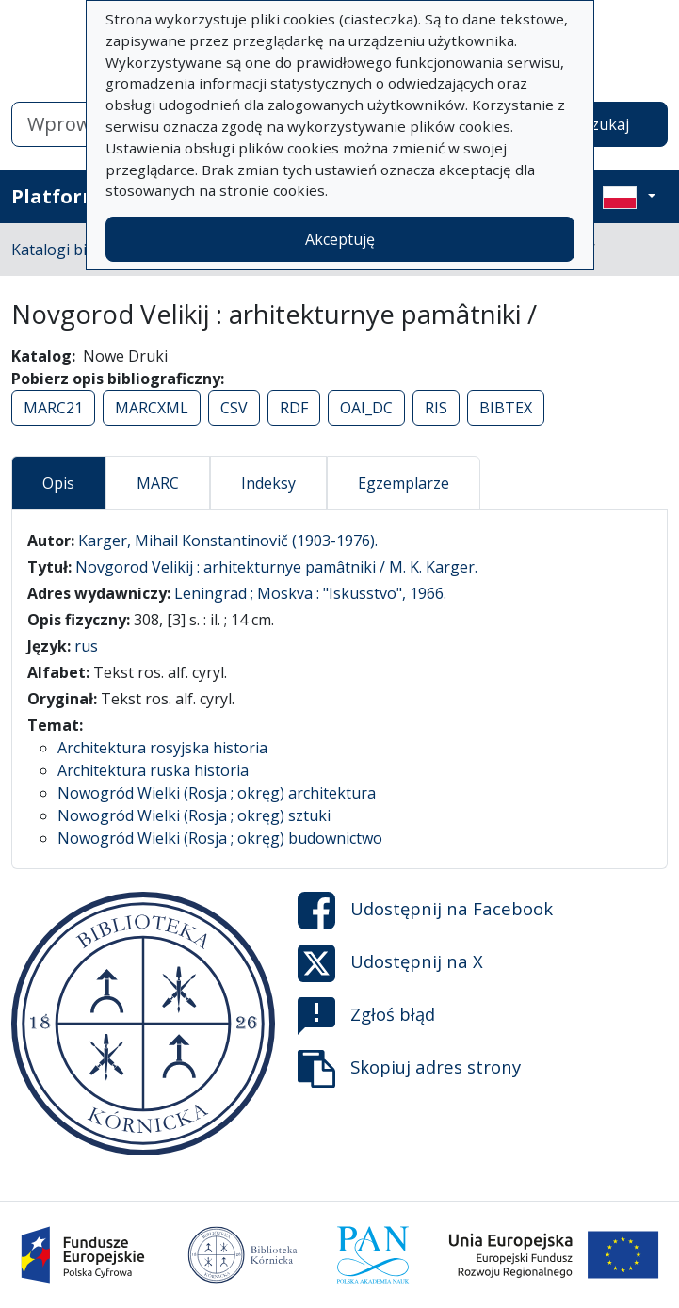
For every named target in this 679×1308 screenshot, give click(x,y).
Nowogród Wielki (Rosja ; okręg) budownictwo (219, 838)
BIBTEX (505, 407)
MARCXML (151, 407)
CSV (234, 407)
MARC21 (53, 407)
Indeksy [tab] (268, 483)
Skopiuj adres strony (409, 1069)
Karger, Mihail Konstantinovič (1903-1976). (228, 540)
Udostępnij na (425, 910)
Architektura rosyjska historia (162, 747)
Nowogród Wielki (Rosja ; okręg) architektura (216, 793)
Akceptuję (340, 239)
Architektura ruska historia (153, 770)
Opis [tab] (58, 483)
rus (86, 646)
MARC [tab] (158, 483)
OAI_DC (366, 407)
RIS (436, 407)
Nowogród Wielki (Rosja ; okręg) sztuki (194, 815)
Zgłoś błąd (366, 1016)
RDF (294, 407)
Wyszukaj (595, 124)
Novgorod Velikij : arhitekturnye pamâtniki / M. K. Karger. (276, 567)
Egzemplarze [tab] (403, 483)
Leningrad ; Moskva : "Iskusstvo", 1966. (310, 593)
